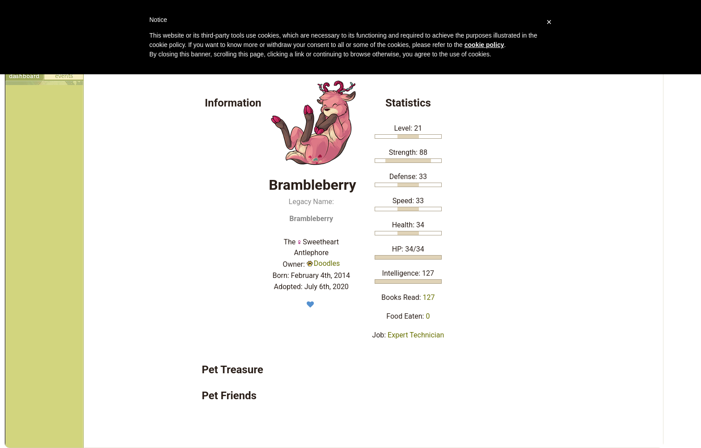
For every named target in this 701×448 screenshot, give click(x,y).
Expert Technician (416, 335)
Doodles (323, 263)
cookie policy (484, 44)
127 (429, 297)
